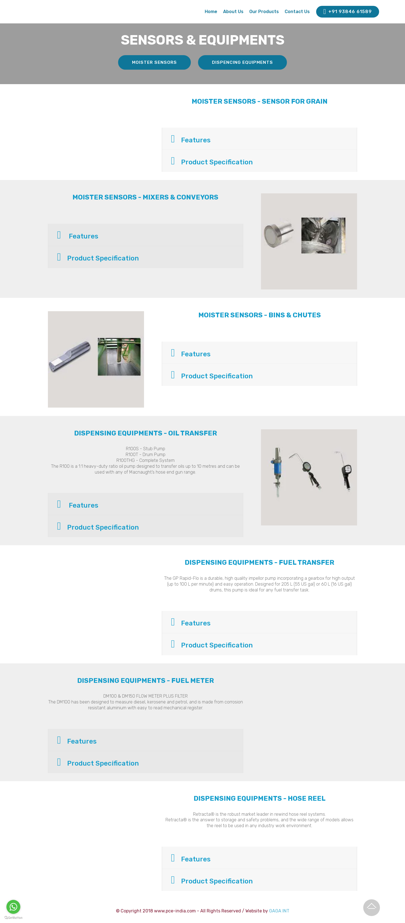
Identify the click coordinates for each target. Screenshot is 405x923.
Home (211, 11)
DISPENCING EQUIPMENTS (243, 62)
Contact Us (297, 11)
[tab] (259, 139)
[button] (259, 139)
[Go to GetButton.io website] (13, 917)
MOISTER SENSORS (154, 62)
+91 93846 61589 (347, 12)
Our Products (264, 11)
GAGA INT (279, 911)
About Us (233, 11)
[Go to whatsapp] (13, 907)
